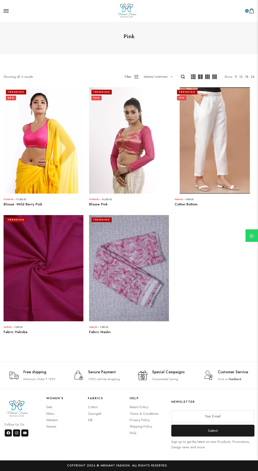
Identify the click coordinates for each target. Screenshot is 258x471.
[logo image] (127, 10)
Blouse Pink (98, 204)
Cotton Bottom (186, 204)
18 (246, 76)
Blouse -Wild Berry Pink (23, 204)
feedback (235, 379)
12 (241, 76)
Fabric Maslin (100, 332)
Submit (213, 430)
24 (252, 76)
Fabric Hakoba (15, 332)
